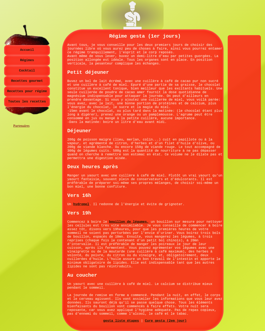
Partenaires (21, 125)
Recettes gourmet (27, 81)
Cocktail (27, 71)
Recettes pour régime (27, 91)
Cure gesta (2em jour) (166, 321)
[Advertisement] (244, 97)
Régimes (27, 60)
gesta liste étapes (121, 321)
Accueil (27, 50)
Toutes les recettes (27, 102)
